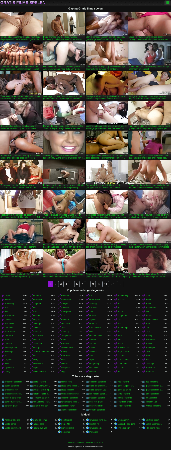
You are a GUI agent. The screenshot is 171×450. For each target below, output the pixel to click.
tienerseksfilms (124, 406)
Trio (91, 311)
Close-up (65, 331)
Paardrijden (66, 299)
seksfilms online (96, 406)
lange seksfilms (152, 394)
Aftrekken (9, 335)
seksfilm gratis (11, 406)
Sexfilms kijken (152, 420)
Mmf (7, 339)
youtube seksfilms (97, 410)
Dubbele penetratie (41, 351)
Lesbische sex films (126, 424)
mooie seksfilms (125, 398)
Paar (91, 331)
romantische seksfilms (70, 402)
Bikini (148, 359)
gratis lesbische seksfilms (154, 386)
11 (105, 284)
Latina (92, 347)
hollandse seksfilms (69, 394)
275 (113, 284)
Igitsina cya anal (40, 428)
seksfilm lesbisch (40, 406)
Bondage (9, 351)
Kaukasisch (38, 335)
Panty (7, 371)
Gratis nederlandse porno (154, 424)
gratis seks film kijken (42, 390)
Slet (63, 315)
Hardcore (65, 295)
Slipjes (148, 315)
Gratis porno (10, 424)
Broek (63, 339)
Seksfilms (65, 432)
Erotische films (124, 420)
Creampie (37, 343)
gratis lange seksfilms (126, 386)
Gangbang (94, 363)
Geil (147, 311)
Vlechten (93, 351)
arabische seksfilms (13, 382)
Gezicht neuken (68, 347)
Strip (7, 311)
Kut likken (93, 307)
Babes (148, 303)
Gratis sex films (40, 420)
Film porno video (153, 428)
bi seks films (66, 382)
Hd (119, 303)
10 (99, 284)
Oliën (148, 351)
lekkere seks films (13, 398)
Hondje (8, 299)
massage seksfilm (97, 398)
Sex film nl (94, 424)
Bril (34, 355)
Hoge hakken (123, 351)
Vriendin (8, 319)
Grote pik (93, 323)
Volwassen (38, 363)
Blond (148, 299)
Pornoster (9, 327)
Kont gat (37, 347)
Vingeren (37, 319)
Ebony (64, 351)
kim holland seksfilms (98, 394)
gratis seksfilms (124, 390)
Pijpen (7, 295)
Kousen (36, 315)
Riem (120, 335)
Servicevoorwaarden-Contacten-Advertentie (85, 442)
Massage (150, 363)
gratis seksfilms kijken (14, 394)
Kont (148, 295)
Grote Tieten (94, 299)
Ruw (148, 355)
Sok (91, 355)
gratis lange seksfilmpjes (98, 386)
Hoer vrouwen (95, 335)
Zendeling (9, 303)
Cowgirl (64, 303)
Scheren (121, 299)
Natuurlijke (9, 323)
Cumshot (65, 307)
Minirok (64, 363)
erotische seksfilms (97, 382)
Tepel (91, 359)
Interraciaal (10, 331)
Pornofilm (93, 432)
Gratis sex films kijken (98, 420)
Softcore (149, 343)
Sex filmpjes (66, 420)
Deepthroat (122, 315)
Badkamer (150, 367)
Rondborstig (123, 295)
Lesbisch (37, 327)
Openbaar (9, 367)
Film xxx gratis (67, 428)
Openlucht (65, 323)
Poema (92, 371)
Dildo (148, 331)
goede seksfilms (12, 386)
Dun (147, 327)
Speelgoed (66, 311)
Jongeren (37, 303)
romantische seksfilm (42, 402)
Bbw (7, 363)
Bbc (119, 331)
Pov (119, 323)
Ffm (119, 339)
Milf (6, 307)
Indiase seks (38, 424)
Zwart (63, 327)
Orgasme (9, 359)
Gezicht (92, 315)
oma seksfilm (151, 398)
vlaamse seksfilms (69, 410)
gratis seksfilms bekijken (154, 390)
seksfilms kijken (68, 406)
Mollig (35, 359)
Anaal (120, 311)
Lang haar (65, 367)
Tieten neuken (39, 371)
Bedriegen (150, 347)
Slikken (92, 343)
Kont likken (66, 355)
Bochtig (149, 335)
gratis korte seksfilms (70, 386)
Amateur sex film (12, 420)
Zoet (120, 319)
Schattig (93, 303)
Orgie (63, 371)
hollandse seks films (42, 394)
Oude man (122, 363)
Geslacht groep (124, 347)
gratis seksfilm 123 (97, 390)
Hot (119, 307)
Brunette (37, 295)
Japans (92, 319)
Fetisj (63, 359)
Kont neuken (95, 327)
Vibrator (8, 343)
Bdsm (120, 343)
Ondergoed (38, 323)
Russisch (65, 343)
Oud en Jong (123, 359)
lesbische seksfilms (69, 398)
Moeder (36, 339)
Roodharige (123, 327)
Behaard (65, 319)
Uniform (121, 367)
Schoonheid (151, 307)
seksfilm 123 (151, 402)
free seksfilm (123, 382)
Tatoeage (37, 331)
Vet (119, 371)
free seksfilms (152, 382)
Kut (90, 295)
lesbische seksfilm (41, 398)
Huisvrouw (150, 339)
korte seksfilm (124, 394)
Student (92, 339)
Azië (35, 311)
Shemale (149, 371)
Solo (148, 323)
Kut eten (121, 355)
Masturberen (10, 315)
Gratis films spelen (22, 3)
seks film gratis (96, 402)
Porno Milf (65, 424)
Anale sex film (124, 428)
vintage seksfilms (153, 406)
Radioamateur (152, 319)
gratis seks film (11, 390)
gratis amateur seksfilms (42, 386)
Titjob (35, 367)
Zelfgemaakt (66, 335)
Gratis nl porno (96, 428)
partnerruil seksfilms (14, 402)
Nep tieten (94, 367)
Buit (35, 307)
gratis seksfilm (67, 390)
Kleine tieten (38, 299)
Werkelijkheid (11, 347)
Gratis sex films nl (13, 428)
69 (6, 355)
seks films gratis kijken (126, 402)
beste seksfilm (39, 382)
